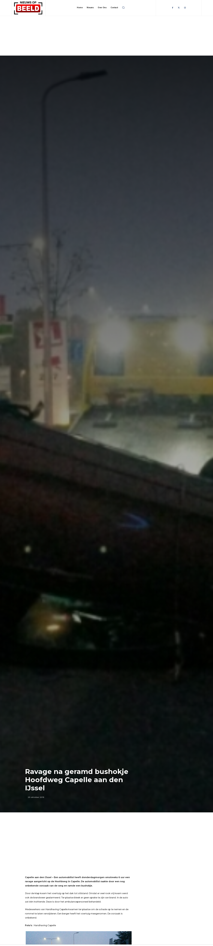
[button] (123, 7)
